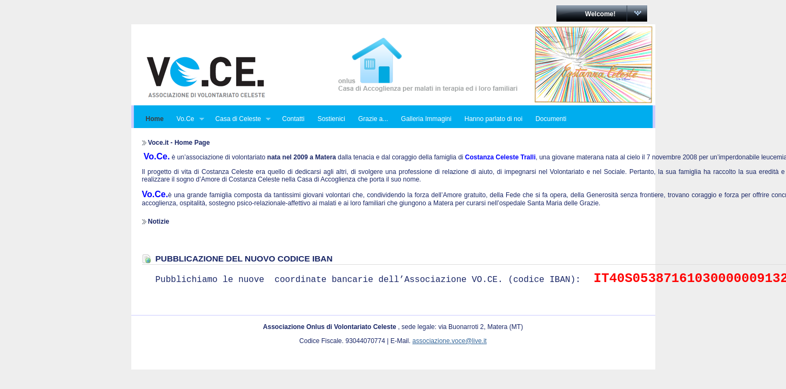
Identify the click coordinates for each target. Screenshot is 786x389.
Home (155, 119)
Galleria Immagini (426, 119)
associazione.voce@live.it (449, 341)
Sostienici (331, 119)
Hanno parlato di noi (493, 119)
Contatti (293, 119)
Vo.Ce (187, 119)
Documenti (550, 119)
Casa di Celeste (240, 119)
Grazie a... (373, 119)
